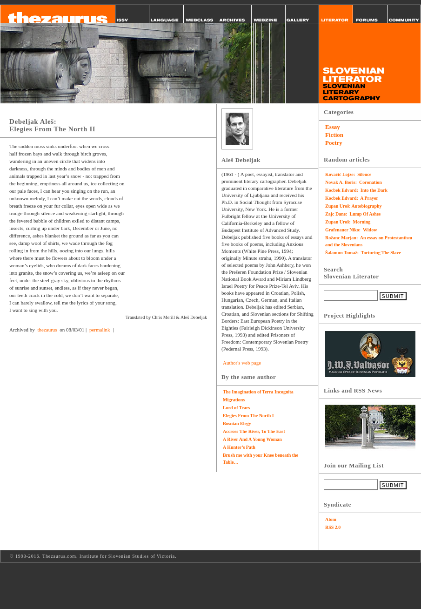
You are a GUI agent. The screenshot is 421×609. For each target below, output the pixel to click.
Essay (332, 126)
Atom (330, 519)
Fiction (334, 134)
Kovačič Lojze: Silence (348, 174)
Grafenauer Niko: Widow (351, 229)
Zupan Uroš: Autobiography (353, 206)
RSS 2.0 (333, 527)
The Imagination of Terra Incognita (258, 391)
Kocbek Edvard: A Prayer (351, 198)
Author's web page (242, 362)
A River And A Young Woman (252, 439)
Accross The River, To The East (254, 431)
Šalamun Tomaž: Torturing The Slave (363, 252)
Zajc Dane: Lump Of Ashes (353, 214)
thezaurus (47, 329)
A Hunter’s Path (239, 447)
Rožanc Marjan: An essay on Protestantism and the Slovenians (368, 241)
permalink (99, 329)
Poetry (333, 142)
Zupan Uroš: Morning (347, 221)
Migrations (234, 399)
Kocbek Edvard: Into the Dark (356, 190)
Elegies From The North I (248, 415)
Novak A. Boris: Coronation (353, 182)
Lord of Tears (236, 407)
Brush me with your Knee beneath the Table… (260, 459)
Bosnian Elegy (237, 423)
